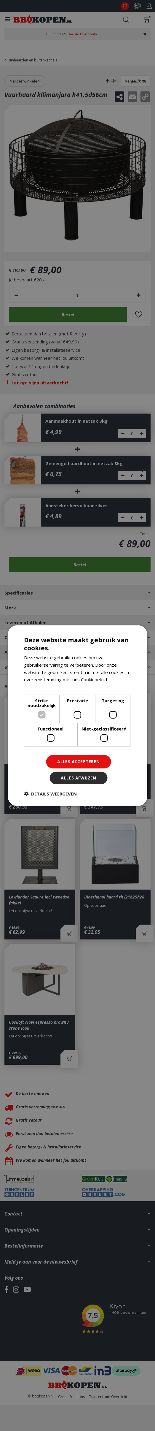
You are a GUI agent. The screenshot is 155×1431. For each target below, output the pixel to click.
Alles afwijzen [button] (78, 778)
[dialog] (77, 715)
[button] (50, 793)
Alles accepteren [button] (78, 761)
